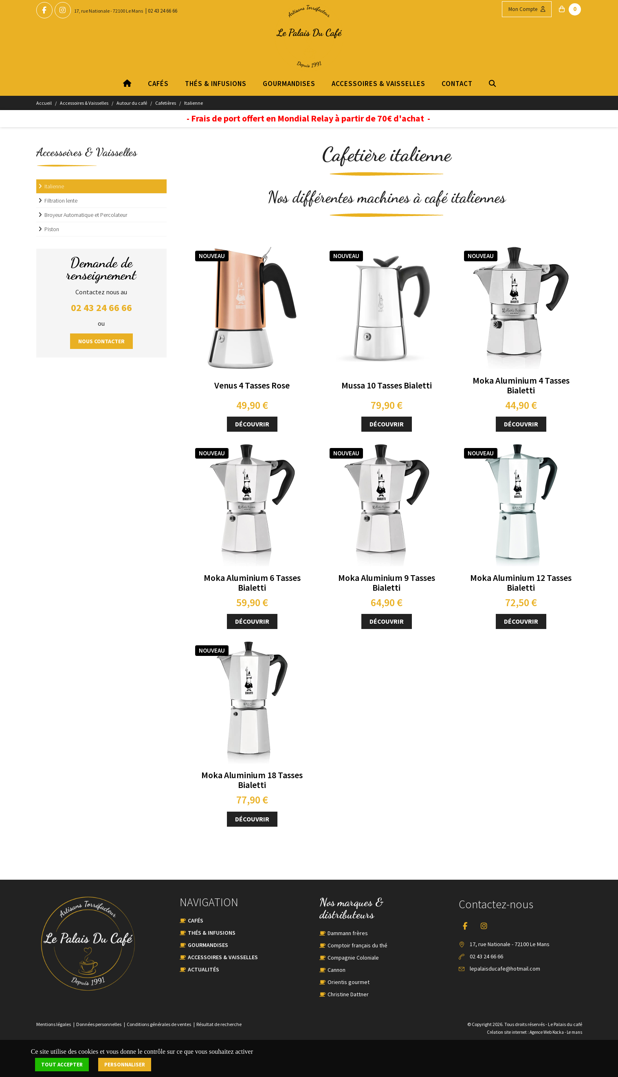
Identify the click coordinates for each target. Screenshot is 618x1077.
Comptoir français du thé (357, 945)
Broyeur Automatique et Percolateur (85, 214)
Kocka (558, 1032)
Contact (456, 83)
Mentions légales (53, 1024)
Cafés (157, 83)
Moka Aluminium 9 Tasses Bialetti (386, 582)
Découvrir (252, 424)
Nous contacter (101, 341)
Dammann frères (348, 933)
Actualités (203, 969)
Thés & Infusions (215, 83)
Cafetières (165, 103)
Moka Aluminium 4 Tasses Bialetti (521, 385)
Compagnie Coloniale (353, 957)
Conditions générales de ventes (159, 1024)
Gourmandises (288, 83)
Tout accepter (62, 1064)
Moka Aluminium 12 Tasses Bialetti (521, 582)
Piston (51, 229)
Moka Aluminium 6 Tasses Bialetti (252, 582)
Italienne (193, 103)
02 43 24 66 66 (162, 10)
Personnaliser (124, 1064)
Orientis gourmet (348, 982)
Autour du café (132, 103)
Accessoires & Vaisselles (378, 83)
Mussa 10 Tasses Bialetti (386, 385)
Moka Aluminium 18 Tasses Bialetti (252, 780)
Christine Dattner (348, 994)
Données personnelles (98, 1024)
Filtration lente (60, 200)
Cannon (336, 969)
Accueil (44, 103)
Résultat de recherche (219, 1024)
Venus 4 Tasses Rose (252, 385)
